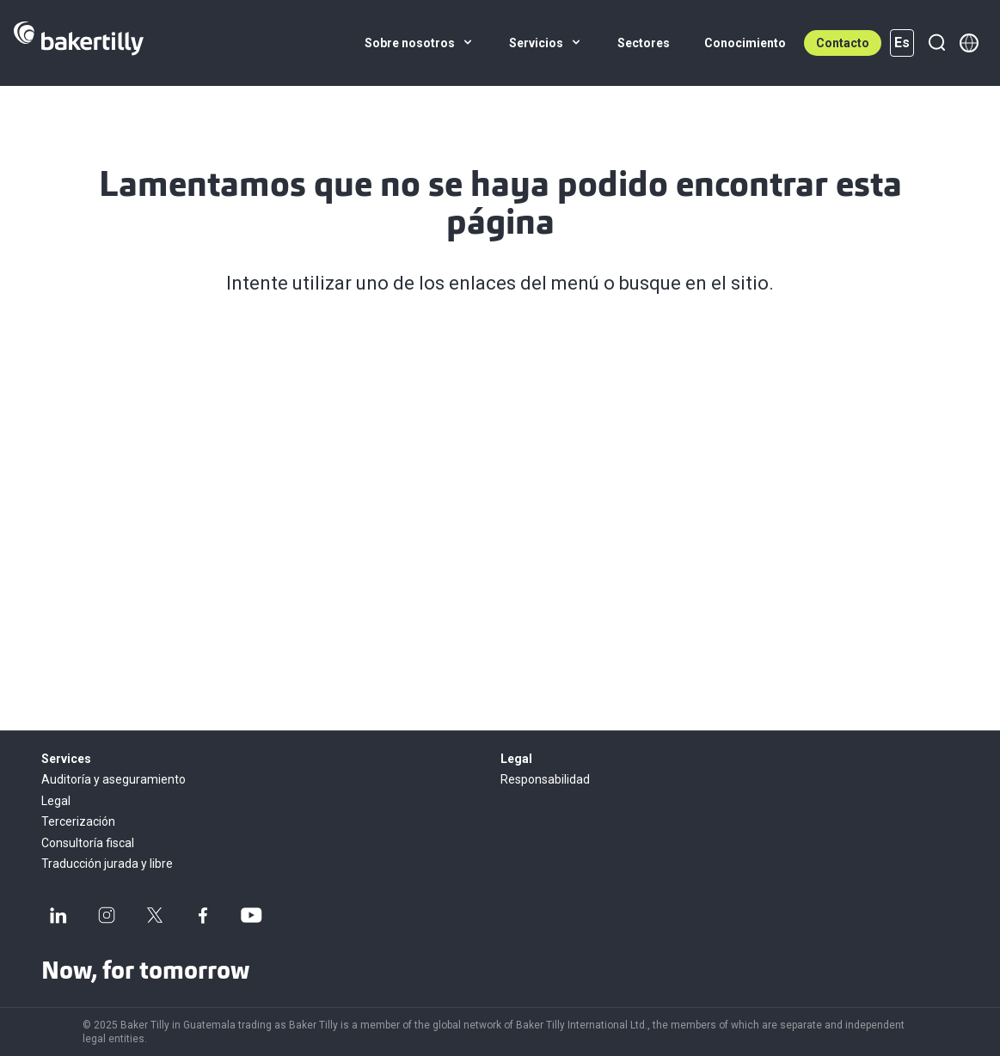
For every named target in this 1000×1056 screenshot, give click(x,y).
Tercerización (78, 821)
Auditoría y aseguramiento (113, 779)
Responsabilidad (545, 779)
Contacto (842, 43)
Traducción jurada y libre (107, 863)
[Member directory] (969, 43)
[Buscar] (936, 43)
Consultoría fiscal (87, 843)
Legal (56, 801)
